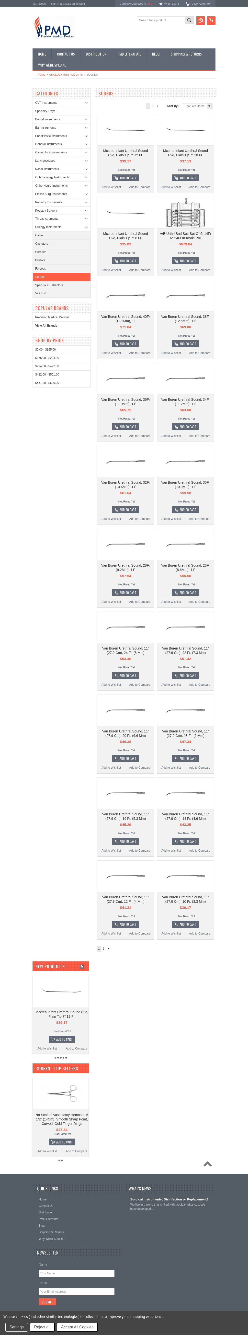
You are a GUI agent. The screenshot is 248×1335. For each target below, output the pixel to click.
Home (41, 74)
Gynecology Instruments (51, 152)
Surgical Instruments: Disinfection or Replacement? (169, 1199)
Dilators (40, 260)
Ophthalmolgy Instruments (52, 177)
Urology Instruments (66, 74)
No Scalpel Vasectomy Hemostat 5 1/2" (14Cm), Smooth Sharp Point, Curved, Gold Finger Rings (61, 1119)
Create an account (74, 3)
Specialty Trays (45, 111)
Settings (17, 1327)
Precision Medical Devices (52, 317)
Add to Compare (139, 187)
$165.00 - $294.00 (47, 358)
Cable (39, 235)
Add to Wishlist (111, 187)
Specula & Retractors (49, 285)
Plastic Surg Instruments (51, 194)
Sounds (40, 277)
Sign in (55, 3)
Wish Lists (171, 3)
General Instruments (48, 144)
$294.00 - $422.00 (47, 366)
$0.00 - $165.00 (45, 349)
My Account (39, 3)
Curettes (40, 252)
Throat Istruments (46, 218)
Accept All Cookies (77, 1327)
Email (43, 1283)
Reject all (42, 1327)
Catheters (41, 243)
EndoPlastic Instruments (51, 136)
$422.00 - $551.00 (47, 374)
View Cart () (201, 3)
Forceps (40, 268)
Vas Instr (40, 293)
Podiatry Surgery (46, 210)
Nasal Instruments (47, 169)
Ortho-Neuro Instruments (51, 185)
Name (43, 1264)
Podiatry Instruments (48, 202)
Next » (157, 106)
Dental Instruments (47, 119)
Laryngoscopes (45, 160)
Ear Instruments (45, 127)
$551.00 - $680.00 (47, 383)
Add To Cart (128, 177)
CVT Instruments (46, 102)
